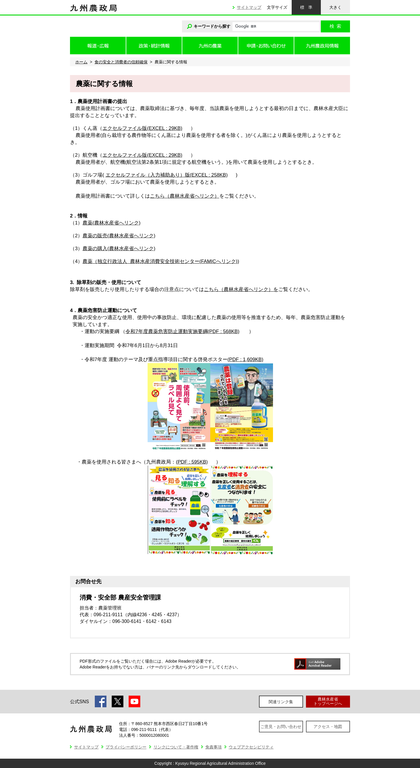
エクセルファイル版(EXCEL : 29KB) (142, 128)
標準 (306, 7)
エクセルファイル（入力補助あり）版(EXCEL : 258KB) (167, 175)
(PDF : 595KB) (192, 462)
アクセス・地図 (328, 726)
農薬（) (161, 261)
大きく (335, 7)
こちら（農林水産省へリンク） (184, 196)
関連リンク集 (281, 701)
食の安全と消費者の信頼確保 (121, 62)
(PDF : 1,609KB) (245, 359)
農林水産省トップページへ (328, 701)
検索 (335, 26)
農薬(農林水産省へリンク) (111, 223)
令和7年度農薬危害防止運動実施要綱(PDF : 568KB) (182, 331)
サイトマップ (249, 7)
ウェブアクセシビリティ (251, 747)
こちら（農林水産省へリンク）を (241, 289)
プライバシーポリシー (126, 747)
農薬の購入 (119, 248)
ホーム (81, 62)
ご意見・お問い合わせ (280, 726)
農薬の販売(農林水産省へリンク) (119, 235)
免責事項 (213, 747)
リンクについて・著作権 (175, 747)
